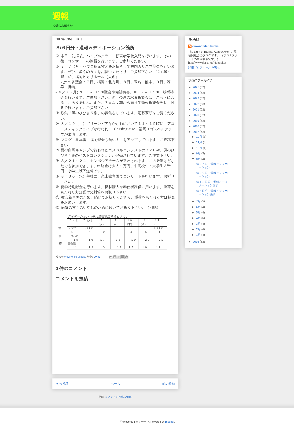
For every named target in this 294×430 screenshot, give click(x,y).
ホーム (115, 383)
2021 (196, 109)
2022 (196, 104)
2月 (198, 229)
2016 (196, 241)
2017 (196, 131)
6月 (198, 207)
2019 (196, 120)
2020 (196, 115)
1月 (198, 234)
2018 (196, 126)
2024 (196, 92)
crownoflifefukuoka (205, 46)
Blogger (169, 421)
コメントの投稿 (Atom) (119, 396)
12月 (199, 136)
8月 (198, 159)
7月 (198, 201)
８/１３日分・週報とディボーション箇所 (211, 183)
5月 (198, 212)
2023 (196, 98)
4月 (198, 218)
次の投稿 (62, 383)
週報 (60, 16)
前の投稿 (168, 383)
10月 (199, 148)
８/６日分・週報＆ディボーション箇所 (211, 192)
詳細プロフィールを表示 (204, 67)
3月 (198, 223)
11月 (199, 142)
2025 (196, 87)
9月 (198, 153)
